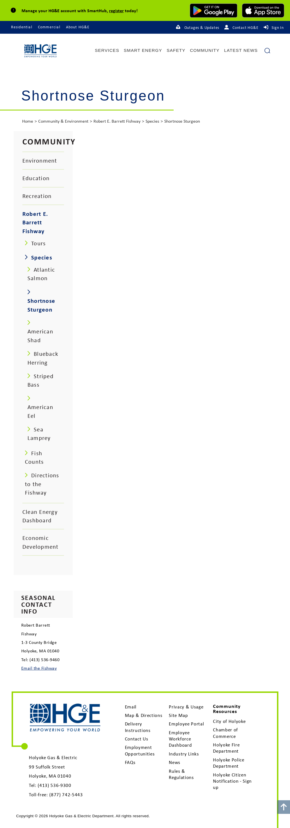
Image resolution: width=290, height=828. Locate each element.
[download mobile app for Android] (213, 10)
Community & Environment (63, 121)
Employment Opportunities (140, 750)
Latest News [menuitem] (241, 50)
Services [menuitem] (107, 50)
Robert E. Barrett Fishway (116, 121)
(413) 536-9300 (54, 785)
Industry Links (184, 754)
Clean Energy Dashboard (40, 516)
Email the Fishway (39, 668)
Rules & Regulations (181, 774)
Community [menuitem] (204, 50)
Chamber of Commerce (225, 733)
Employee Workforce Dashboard (180, 738)
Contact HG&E (246, 27)
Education (36, 178)
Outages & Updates (201, 27)
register (116, 10)
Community (49, 141)
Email (131, 707)
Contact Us (136, 739)
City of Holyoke (229, 721)
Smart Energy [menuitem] (143, 50)
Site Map (178, 715)
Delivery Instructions (138, 727)
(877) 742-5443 (66, 794)
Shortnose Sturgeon (182, 121)
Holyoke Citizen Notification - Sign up (232, 781)
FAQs (130, 762)
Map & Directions (144, 715)
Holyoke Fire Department (226, 748)
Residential (21, 26)
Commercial (49, 26)
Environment (39, 160)
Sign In (278, 27)
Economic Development (40, 542)
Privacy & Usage (186, 707)
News (174, 762)
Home (27, 121)
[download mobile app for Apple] (263, 10)
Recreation (37, 196)
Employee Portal (186, 724)
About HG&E (78, 26)
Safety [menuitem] (176, 50)
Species (152, 121)
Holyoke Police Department (228, 763)
